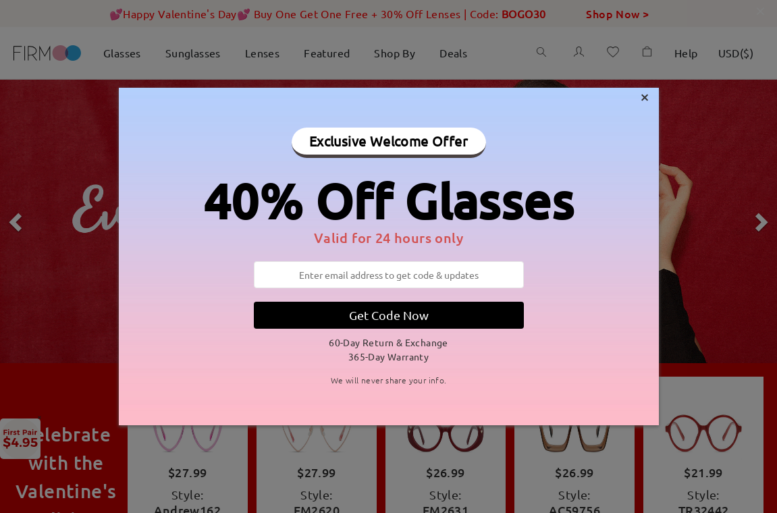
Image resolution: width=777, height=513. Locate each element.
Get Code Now (389, 315)
